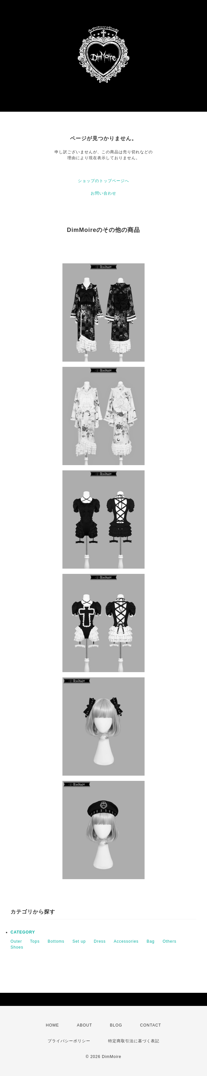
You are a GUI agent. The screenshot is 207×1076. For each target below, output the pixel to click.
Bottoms (56, 941)
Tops (34, 941)
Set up (79, 941)
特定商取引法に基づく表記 (133, 1041)
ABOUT (84, 1025)
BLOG (116, 1025)
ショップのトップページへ (103, 181)
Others (169, 941)
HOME (52, 1025)
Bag (150, 941)
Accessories (126, 941)
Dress (99, 941)
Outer (16, 941)
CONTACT (150, 1025)
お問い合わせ (103, 193)
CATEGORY (23, 932)
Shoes (17, 947)
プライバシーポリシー (69, 1041)
